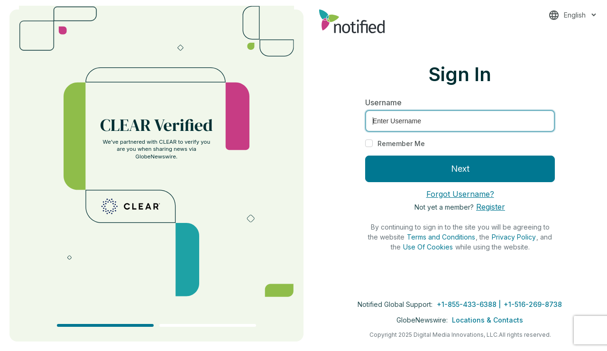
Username (383, 102)
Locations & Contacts (487, 320)
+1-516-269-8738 (533, 304)
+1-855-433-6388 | (470, 304)
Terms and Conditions (441, 237)
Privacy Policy (514, 237)
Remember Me (401, 143)
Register (490, 207)
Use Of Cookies (428, 247)
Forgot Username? (460, 194)
